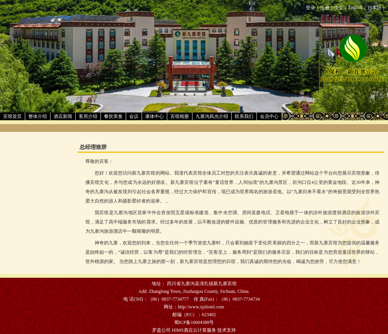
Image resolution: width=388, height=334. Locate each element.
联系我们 (244, 116)
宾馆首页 (12, 116)
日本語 (374, 7)
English (355, 7)
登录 (310, 7)
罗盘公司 (161, 330)
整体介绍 (37, 116)
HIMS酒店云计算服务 (194, 330)
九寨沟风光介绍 (212, 116)
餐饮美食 (113, 116)
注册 (324, 7)
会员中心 (269, 116)
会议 (134, 116)
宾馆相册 (179, 116)
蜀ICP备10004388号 (194, 322)
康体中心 (154, 116)
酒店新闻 (63, 116)
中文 (338, 7)
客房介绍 (88, 116)
